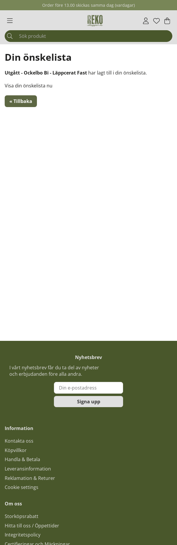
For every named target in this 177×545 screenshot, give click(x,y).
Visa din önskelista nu (28, 85)
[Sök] (88, 36)
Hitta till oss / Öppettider (32, 525)
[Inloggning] (146, 20)
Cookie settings (21, 487)
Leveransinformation (28, 469)
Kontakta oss (19, 441)
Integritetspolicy (22, 535)
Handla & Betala (22, 459)
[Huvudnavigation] (10, 20)
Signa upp (88, 401)
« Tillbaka (20, 101)
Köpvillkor (16, 450)
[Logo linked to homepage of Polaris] (95, 21)
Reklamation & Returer (30, 478)
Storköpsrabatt (21, 516)
